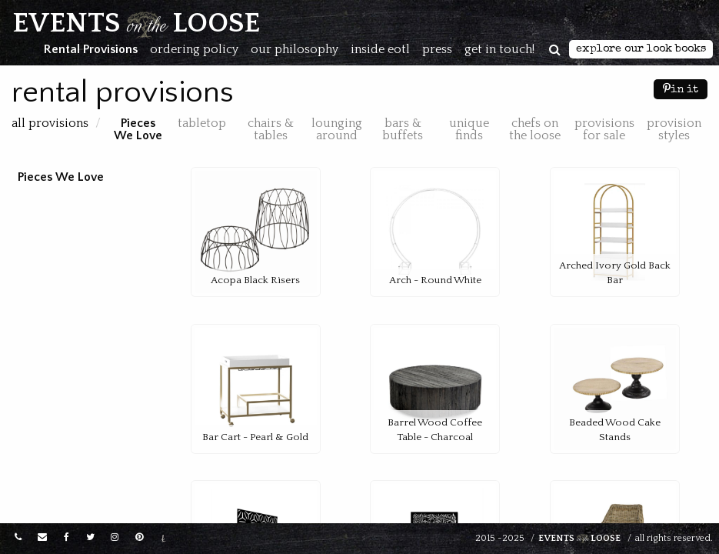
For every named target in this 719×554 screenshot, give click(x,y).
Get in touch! (499, 49)
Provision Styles (674, 129)
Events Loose (579, 538)
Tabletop (202, 123)
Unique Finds (469, 129)
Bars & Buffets (402, 129)
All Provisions (52, 123)
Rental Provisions (91, 49)
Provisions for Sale (604, 129)
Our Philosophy (294, 49)
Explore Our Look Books (641, 49)
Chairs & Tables (271, 129)
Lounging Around (336, 129)
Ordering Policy (194, 49)
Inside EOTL (380, 49)
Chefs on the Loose (535, 129)
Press (437, 49)
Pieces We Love (138, 129)
